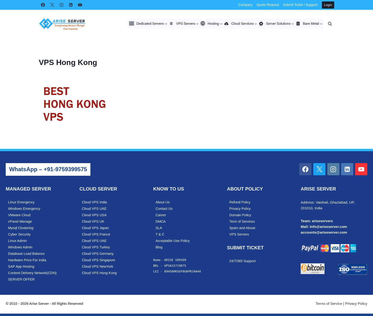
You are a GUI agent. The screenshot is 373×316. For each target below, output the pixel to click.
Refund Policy (239, 202)
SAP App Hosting (21, 266)
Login (328, 5)
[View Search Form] (330, 23)
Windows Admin (20, 247)
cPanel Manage (20, 221)
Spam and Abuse (242, 228)
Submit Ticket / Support (300, 5)
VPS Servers (239, 234)
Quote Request (268, 5)
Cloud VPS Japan (95, 228)
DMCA (161, 221)
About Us (163, 202)
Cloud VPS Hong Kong (99, 273)
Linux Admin (17, 241)
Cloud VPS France (96, 234)
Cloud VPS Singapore (98, 260)
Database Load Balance (26, 254)
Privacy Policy (240, 209)
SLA (159, 228)
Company (245, 5)
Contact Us (164, 209)
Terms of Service (329, 303)
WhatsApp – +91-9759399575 (48, 169)
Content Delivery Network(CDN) (32, 273)
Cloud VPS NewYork (97, 266)
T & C (160, 234)
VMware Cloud (19, 215)
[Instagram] (61, 5)
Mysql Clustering (20, 228)
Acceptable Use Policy (173, 241)
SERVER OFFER (21, 279)
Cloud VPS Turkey (96, 247)
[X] (52, 5)
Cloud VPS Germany (98, 254)
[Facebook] (43, 5)
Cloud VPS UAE (94, 209)
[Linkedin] (71, 5)
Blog (159, 247)
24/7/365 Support (242, 261)
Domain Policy (240, 215)
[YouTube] (80, 5)
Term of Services (242, 221)
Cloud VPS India (94, 202)
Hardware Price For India (27, 260)
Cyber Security (19, 234)
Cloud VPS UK (93, 221)
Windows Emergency (24, 209)
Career (161, 215)
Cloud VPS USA (94, 215)
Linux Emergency (21, 202)
